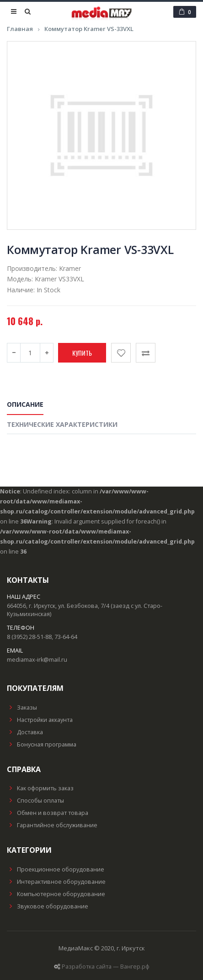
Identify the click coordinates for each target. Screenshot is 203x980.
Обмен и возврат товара (47, 813)
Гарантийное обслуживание (52, 825)
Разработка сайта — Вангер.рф (106, 966)
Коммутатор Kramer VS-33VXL (89, 29)
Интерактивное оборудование (56, 882)
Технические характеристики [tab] (62, 424)
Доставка (25, 732)
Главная (20, 29)
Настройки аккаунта (40, 720)
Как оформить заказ (40, 788)
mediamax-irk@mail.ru (37, 660)
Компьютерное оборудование (56, 894)
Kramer (70, 268)
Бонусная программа (41, 744)
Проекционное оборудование (55, 869)
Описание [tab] (25, 404)
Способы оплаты (35, 800)
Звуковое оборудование (47, 906)
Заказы (22, 707)
